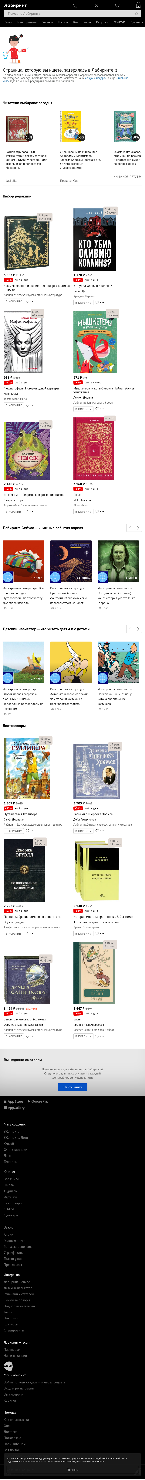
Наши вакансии (15, 1355)
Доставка (11, 1432)
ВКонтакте (11, 1131)
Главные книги (14, 1240)
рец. (44, 215)
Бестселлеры (14, 725)
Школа (63, 22)
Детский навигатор (18, 1288)
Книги (8, 22)
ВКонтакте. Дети (16, 1137)
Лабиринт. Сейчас (17, 1282)
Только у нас (13, 1258)
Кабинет (10, 1400)
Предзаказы (13, 1264)
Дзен (7, 1155)
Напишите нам (15, 1444)
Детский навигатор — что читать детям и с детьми (46, 629)
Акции (8, 1234)
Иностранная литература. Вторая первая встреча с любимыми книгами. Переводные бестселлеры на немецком (23, 699)
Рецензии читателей (19, 1294)
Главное (47, 22)
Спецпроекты (14, 1330)
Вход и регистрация (19, 1388)
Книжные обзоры (17, 1300)
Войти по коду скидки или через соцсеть (34, 1382)
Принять (72, 1469)
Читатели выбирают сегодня (27, 103)
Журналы (11, 1191)
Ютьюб (9, 1143)
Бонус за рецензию (18, 1246)
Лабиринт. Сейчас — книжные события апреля (43, 528)
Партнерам (12, 1349)
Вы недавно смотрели (23, 1059)
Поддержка (12, 1438)
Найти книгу (72, 1087)
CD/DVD (119, 22)
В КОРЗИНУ (14, 301)
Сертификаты (13, 1252)
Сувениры (137, 22)
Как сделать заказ (17, 1419)
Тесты (8, 1312)
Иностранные (26, 22)
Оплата (9, 1425)
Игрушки (102, 22)
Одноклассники (15, 1149)
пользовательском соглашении (37, 1461)
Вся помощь (13, 1450)
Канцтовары (82, 22)
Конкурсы (11, 1324)
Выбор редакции (17, 196)
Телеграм (11, 1162)
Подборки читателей (19, 1306)
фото (45, 218)
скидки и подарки (95, 78)
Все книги (11, 1179)
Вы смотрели (13, 1394)
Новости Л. (12, 1318)
